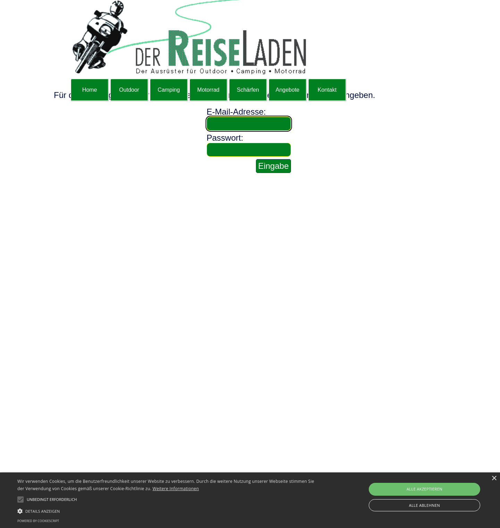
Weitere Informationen (175, 489)
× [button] (494, 478)
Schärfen (248, 90)
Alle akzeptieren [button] (424, 489)
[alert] (250, 500)
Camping (169, 90)
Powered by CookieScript (38, 521)
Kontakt (327, 90)
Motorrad (208, 90)
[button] (168, 510)
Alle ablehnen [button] (424, 505)
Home (89, 90)
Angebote (288, 90)
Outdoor (129, 90)
